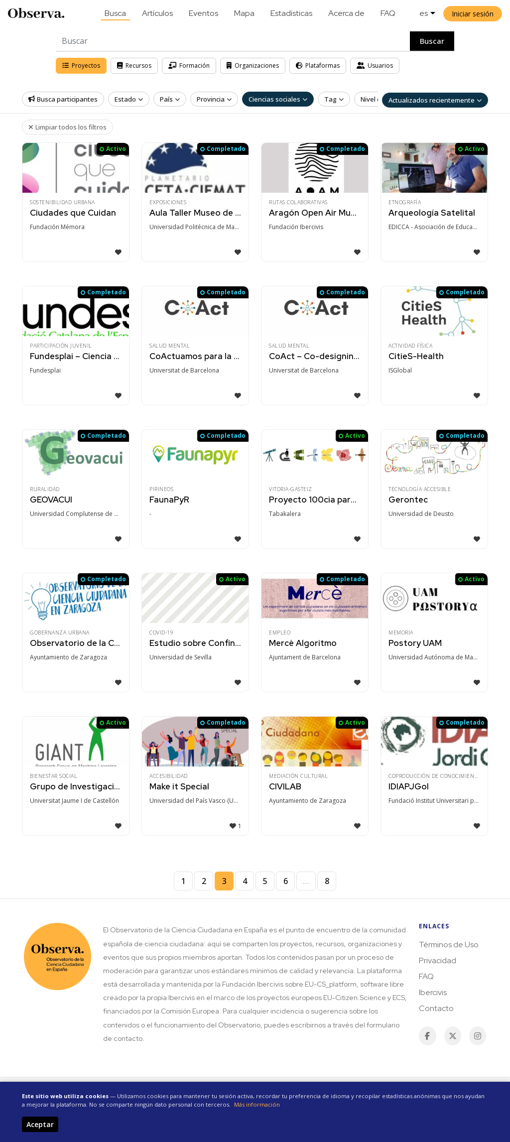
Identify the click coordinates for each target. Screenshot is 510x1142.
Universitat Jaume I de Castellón (74, 800)
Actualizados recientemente (435, 100)
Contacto (436, 1008)
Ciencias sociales (278, 99)
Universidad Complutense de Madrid (79, 513)
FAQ (388, 13)
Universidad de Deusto (421, 513)
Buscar (432, 41)
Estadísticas (291, 13)
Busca (115, 13)
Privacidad (437, 960)
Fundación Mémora (57, 227)
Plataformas (318, 65)
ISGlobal (400, 370)
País (170, 99)
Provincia (214, 99)
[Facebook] (427, 1035)
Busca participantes (63, 99)
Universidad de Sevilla (180, 657)
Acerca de (346, 13)
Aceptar (40, 1124)
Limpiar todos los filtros (67, 127)
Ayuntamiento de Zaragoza (68, 657)
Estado (129, 99)
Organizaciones (253, 65)
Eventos (203, 13)
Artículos (157, 13)
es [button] (423, 13)
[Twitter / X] (452, 1035)
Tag (334, 99)
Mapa (244, 13)
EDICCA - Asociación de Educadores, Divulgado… (437, 227)
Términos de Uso (449, 944)
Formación (189, 65)
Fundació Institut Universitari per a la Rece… (437, 800)
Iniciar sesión (473, 13)
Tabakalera (285, 513)
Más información (257, 1104)
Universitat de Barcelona (184, 370)
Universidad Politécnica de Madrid (198, 227)
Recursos (134, 65)
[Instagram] (477, 1035)
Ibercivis (433, 992)
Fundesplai (45, 370)
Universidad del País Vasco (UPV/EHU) (198, 800)
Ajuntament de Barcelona (305, 657)
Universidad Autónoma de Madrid (436, 657)
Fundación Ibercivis (296, 227)
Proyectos (81, 65)
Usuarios (375, 65)
